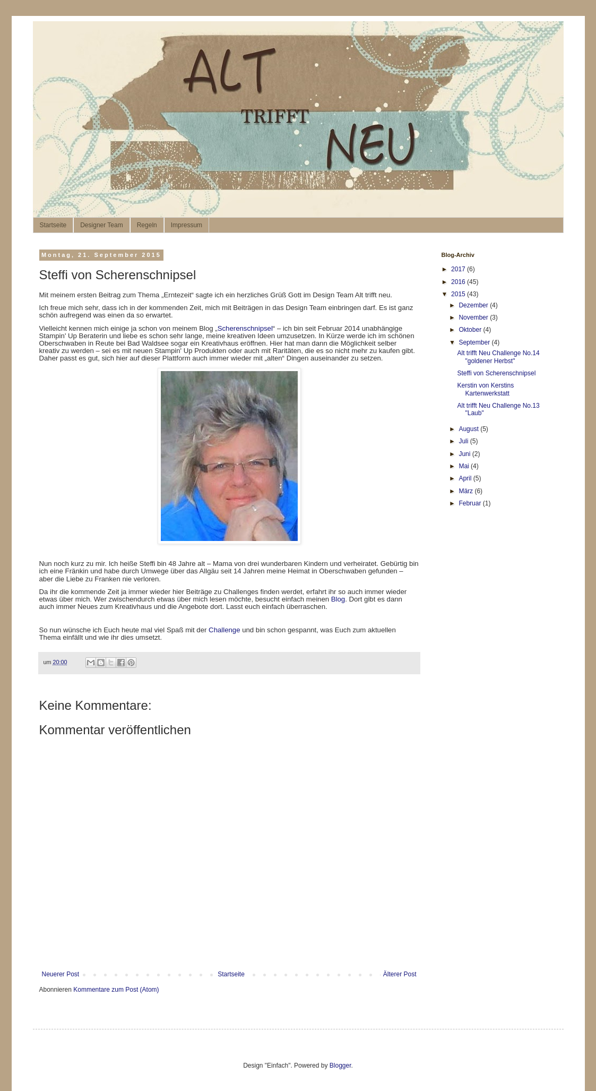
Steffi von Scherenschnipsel (496, 373)
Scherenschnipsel (245, 328)
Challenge (224, 630)
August (469, 429)
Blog (338, 599)
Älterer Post (400, 974)
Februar (470, 503)
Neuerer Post (61, 974)
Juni (465, 454)
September (475, 342)
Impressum (186, 225)
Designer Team (101, 225)
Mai (465, 466)
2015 (459, 294)
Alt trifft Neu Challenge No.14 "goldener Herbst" (498, 356)
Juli (464, 441)
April (466, 478)
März (466, 491)
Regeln (147, 225)
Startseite (53, 225)
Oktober (471, 329)
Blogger (340, 1065)
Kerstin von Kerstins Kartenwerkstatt (485, 389)
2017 (459, 269)
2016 (459, 282)
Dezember (474, 305)
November (474, 317)
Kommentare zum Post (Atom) (116, 989)
